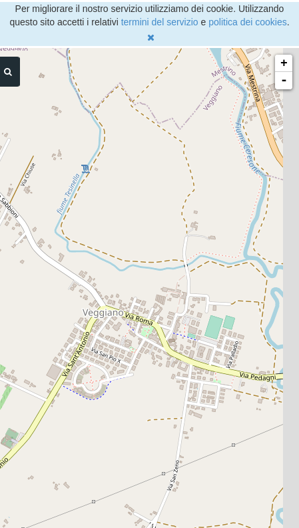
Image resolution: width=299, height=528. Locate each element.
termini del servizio (159, 22)
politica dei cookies (247, 22)
